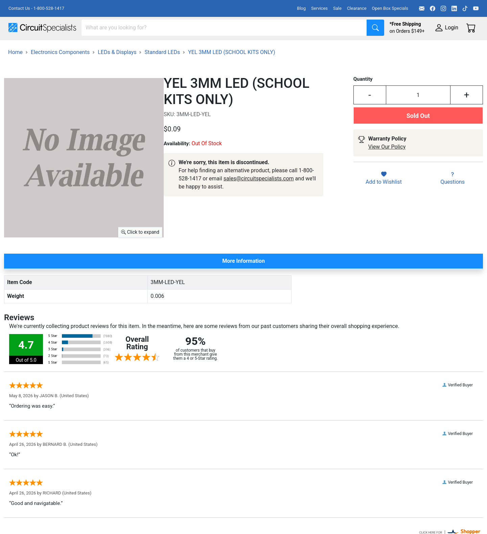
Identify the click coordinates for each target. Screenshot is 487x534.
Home (15, 69)
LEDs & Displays (117, 69)
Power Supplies (158, 48)
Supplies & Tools (427, 48)
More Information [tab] (243, 278)
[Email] (421, 8)
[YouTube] (476, 8)
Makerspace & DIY (211, 48)
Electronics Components (364, 48)
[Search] (224, 28)
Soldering (257, 48)
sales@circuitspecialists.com (259, 196)
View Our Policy (387, 164)
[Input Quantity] (418, 112)
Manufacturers (59, 48)
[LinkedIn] (454, 8)
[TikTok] (465, 8)
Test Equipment (108, 48)
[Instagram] (443, 8)
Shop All (18, 48)
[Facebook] (432, 8)
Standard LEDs (162, 69)
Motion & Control (302, 48)
